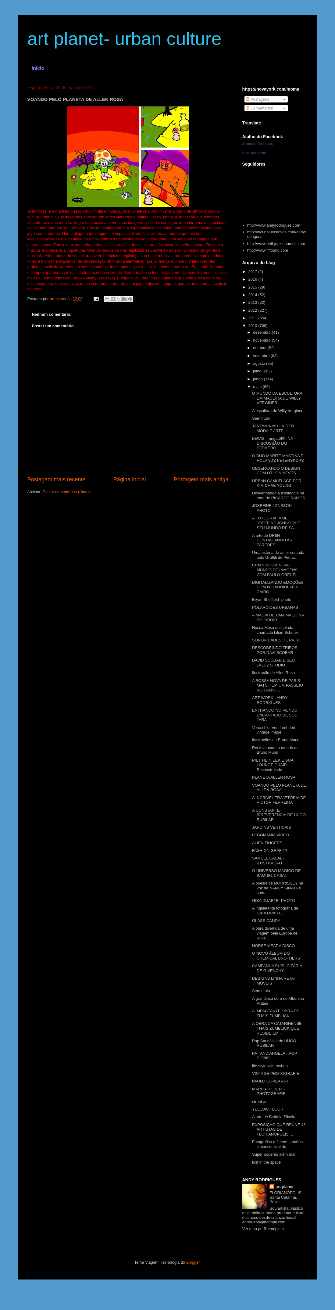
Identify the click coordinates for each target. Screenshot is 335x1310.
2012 (253, 310)
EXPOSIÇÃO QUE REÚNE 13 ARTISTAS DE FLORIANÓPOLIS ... (279, 1129)
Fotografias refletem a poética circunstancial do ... (278, 1144)
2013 (253, 302)
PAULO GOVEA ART (270, 1081)
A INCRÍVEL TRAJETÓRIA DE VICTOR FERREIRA (279, 800)
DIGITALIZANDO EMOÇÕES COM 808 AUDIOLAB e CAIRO (278, 587)
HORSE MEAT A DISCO (273, 945)
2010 (253, 325)
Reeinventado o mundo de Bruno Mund (275, 750)
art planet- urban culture (124, 38)
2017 (253, 271)
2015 (253, 287)
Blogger (193, 1262)
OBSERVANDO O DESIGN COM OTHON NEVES (276, 471)
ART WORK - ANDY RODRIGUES (269, 700)
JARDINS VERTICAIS (271, 827)
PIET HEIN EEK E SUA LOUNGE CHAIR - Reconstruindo (272, 765)
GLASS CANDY (266, 920)
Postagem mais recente (56, 479)
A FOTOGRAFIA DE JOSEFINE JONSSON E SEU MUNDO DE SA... (276, 523)
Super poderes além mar (274, 1154)
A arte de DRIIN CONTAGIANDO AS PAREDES (272, 540)
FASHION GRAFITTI (270, 850)
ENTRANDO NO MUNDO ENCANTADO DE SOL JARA (275, 715)
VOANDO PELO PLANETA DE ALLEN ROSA (279, 787)
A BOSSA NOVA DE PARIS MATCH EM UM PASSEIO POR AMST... (277, 685)
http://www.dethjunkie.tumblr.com (276, 243)
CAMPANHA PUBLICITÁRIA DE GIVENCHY (277, 968)
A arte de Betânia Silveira (274, 1116)
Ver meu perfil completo (263, 1228)
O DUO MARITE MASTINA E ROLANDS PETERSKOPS (278, 458)
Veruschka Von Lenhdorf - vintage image (275, 730)
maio (258, 386)
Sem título (261, 418)
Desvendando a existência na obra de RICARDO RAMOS (278, 495)
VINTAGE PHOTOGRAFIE (275, 1073)
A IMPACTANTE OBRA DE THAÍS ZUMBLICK (275, 1013)
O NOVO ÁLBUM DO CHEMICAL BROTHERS (276, 955)
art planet (285, 1186)
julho (257, 371)
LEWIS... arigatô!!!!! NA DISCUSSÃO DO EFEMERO (272, 443)
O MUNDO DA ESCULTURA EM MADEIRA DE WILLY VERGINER (277, 398)
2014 (253, 295)
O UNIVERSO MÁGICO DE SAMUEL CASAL (276, 873)
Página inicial (129, 479)
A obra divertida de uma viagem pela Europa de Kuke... (275, 933)
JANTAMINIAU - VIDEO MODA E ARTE (273, 428)
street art (260, 1101)
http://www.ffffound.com (267, 250)
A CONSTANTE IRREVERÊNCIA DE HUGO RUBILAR (279, 815)
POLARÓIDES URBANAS (275, 607)
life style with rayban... (271, 1066)
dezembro (262, 332)
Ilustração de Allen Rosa (273, 672)
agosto (259, 363)
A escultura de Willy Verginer (277, 410)
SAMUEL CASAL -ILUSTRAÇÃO (268, 860)
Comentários (259, 108)
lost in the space (266, 1162)
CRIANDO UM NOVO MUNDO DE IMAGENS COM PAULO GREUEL (275, 570)
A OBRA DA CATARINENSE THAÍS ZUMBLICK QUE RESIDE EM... (277, 1028)
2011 (253, 318)
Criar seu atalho (254, 153)
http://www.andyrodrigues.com (273, 225)
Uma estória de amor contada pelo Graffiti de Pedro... (278, 555)
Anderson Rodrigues (257, 143)
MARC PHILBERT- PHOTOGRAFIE (268, 1091)
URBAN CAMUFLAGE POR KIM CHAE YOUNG (276, 483)
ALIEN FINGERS (267, 843)
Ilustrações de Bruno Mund (275, 740)
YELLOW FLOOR (267, 1109)
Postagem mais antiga (201, 479)
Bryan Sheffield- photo (271, 599)
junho (258, 379)
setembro (262, 356)
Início (38, 68)
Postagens (257, 99)
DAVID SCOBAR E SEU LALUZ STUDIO (273, 662)
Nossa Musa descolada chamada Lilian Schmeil (275, 630)
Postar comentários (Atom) (66, 492)
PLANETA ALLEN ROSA (273, 777)
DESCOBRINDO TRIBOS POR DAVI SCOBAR (275, 650)
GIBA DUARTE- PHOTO (273, 900)
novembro (262, 340)
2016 (253, 279)
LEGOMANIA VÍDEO (270, 835)
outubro (260, 348)
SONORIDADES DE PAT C (276, 640)
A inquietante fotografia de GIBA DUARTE (275, 910)
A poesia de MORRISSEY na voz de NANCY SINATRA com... (277, 888)
